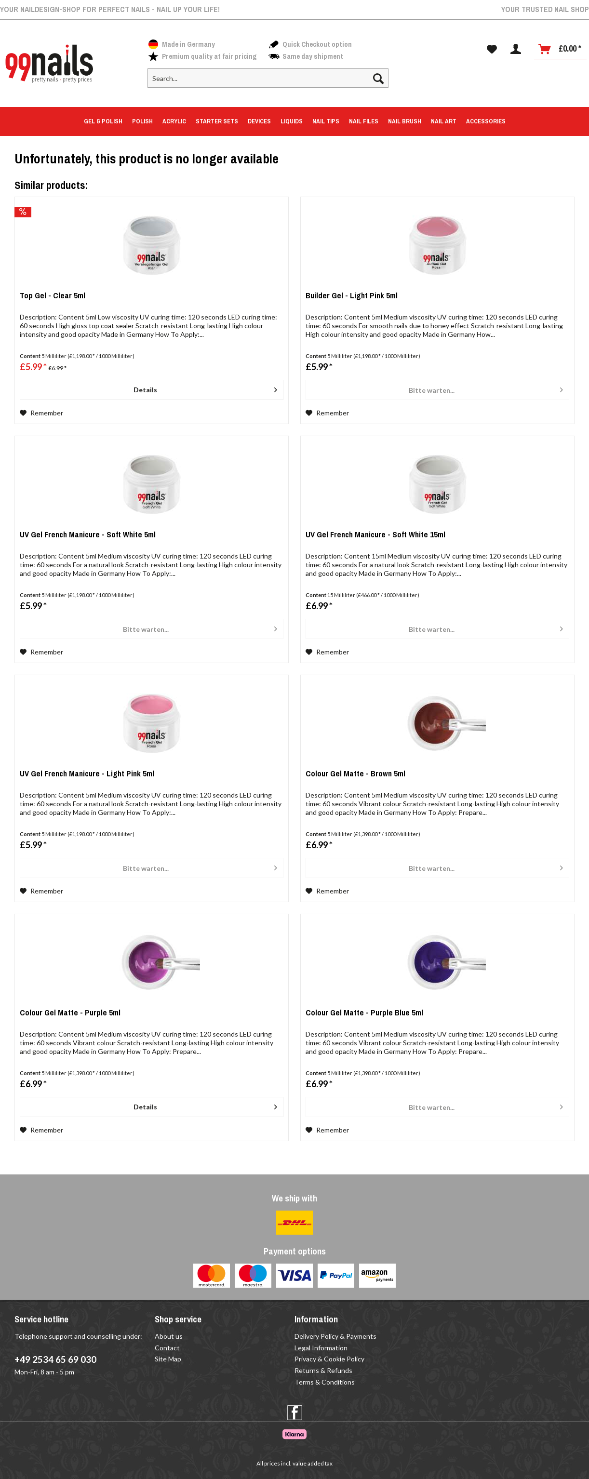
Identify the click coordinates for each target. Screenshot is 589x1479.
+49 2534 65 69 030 (55, 1359)
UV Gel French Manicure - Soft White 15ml (375, 536)
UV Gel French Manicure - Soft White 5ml (88, 536)
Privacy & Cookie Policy (329, 1359)
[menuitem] (267, 82)
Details (205, 388)
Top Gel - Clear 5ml (52, 297)
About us (169, 1336)
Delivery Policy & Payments (335, 1336)
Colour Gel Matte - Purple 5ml (70, 1014)
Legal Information (321, 1348)
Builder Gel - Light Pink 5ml (352, 297)
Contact (167, 1348)
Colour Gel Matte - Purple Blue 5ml (364, 1014)
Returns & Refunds (323, 1370)
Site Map (168, 1359)
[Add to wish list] (41, 413)
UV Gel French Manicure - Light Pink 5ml (87, 775)
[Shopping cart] (560, 49)
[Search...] (267, 78)
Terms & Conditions (324, 1382)
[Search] (378, 78)
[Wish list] (492, 49)
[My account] (515, 49)
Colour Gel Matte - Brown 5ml (355, 775)
